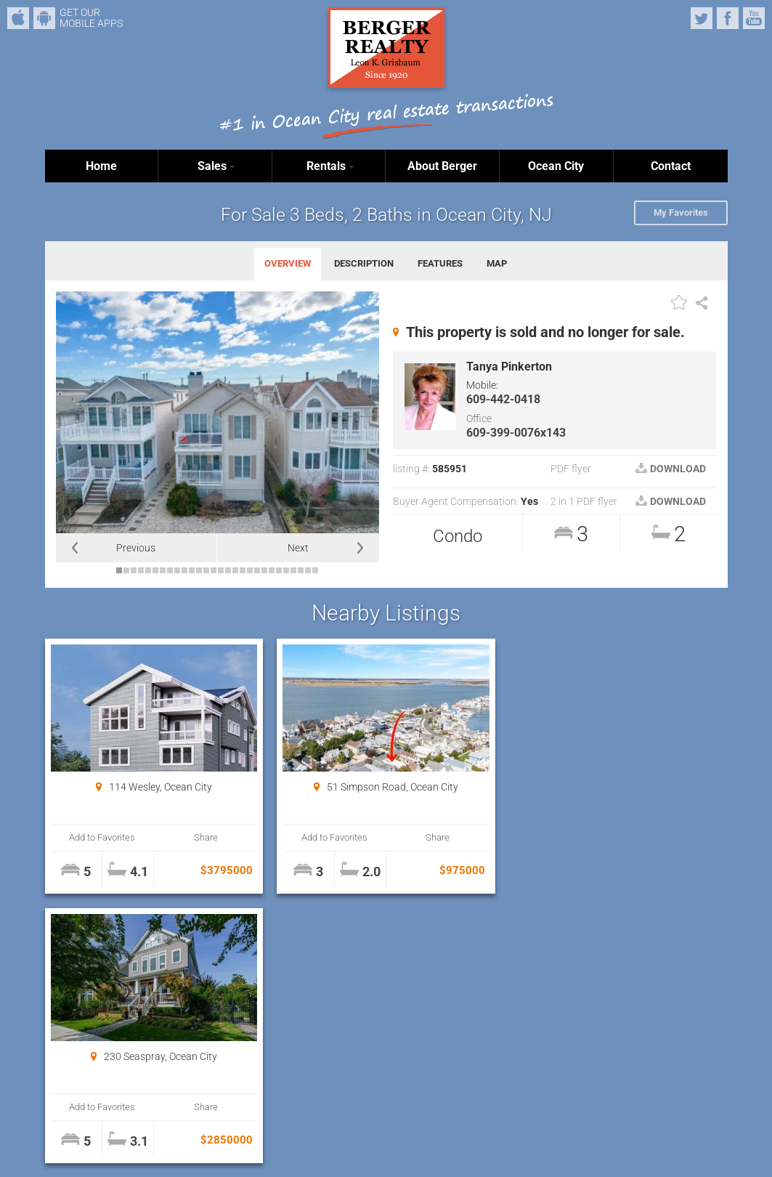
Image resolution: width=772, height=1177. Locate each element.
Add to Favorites (102, 837)
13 (206, 570)
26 (301, 570)
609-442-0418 (503, 399)
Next (298, 548)
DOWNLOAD (670, 468)
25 (293, 570)
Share (205, 837)
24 (286, 570)
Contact (671, 166)
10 (184, 570)
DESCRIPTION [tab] (364, 263)
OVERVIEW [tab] (287, 263)
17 (235, 570)
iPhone (18, 18)
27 (308, 570)
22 (272, 570)
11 (192, 570)
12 (199, 570)
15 (221, 570)
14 (213, 570)
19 (250, 570)
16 (228, 570)
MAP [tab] (497, 263)
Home (101, 166)
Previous (135, 548)
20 (257, 570)
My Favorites (681, 212)
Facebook (728, 18)
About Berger (442, 166)
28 (315, 570)
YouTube (754, 18)
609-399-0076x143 (516, 433)
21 (264, 570)
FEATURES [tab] (440, 263)
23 (279, 570)
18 (242, 570)
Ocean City (556, 166)
